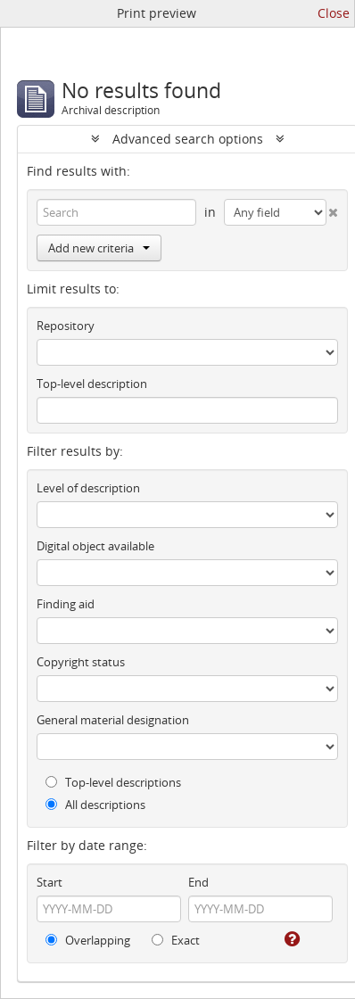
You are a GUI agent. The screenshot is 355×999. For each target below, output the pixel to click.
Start (49, 882)
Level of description (88, 488)
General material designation (113, 720)
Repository (66, 326)
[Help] (291, 939)
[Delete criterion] (332, 209)
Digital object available (95, 546)
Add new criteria (99, 248)
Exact (176, 940)
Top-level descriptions (113, 782)
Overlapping (87, 940)
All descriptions (95, 805)
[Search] (116, 212)
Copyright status (81, 662)
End (198, 882)
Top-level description (92, 384)
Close (334, 12)
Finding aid (66, 604)
